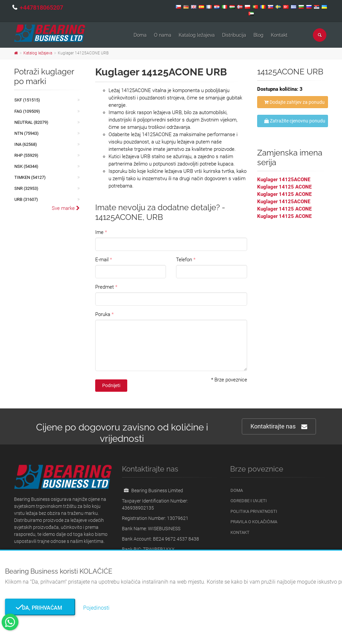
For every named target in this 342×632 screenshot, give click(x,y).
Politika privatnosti (253, 511)
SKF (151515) (27, 99)
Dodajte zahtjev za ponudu (294, 102)
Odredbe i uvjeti (248, 500)
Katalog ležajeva (197, 35)
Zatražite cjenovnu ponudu (294, 120)
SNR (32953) (26, 188)
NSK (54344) (26, 166)
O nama (162, 35)
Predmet (104, 287)
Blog (258, 35)
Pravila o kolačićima (253, 521)
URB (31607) (26, 199)
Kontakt (279, 35)
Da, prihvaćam (40, 608)
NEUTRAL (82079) (31, 122)
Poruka (102, 314)
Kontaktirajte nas (278, 426)
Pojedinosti (96, 608)
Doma (140, 35)
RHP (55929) (26, 155)
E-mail (102, 260)
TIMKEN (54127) (30, 177)
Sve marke (66, 208)
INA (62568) (25, 144)
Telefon (184, 260)
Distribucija (234, 35)
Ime (99, 232)
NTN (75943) (26, 133)
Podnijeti (111, 385)
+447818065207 (41, 7)
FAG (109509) (27, 111)
